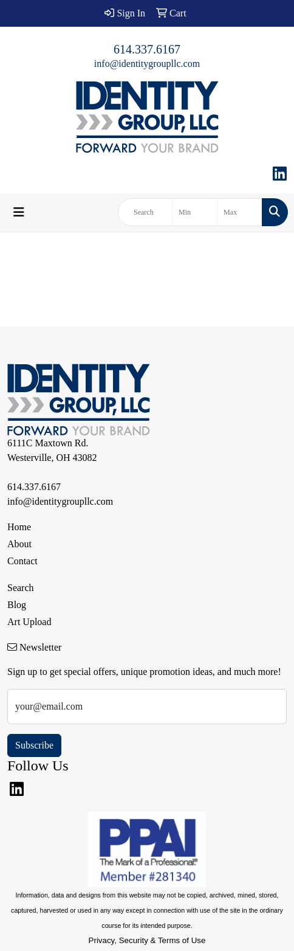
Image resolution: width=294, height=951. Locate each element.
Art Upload (29, 622)
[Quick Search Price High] (239, 212)
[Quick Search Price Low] (194, 212)
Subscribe (34, 745)
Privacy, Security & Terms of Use (147, 940)
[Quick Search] (145, 212)
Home (19, 527)
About (19, 544)
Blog (16, 605)
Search (20, 588)
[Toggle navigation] (19, 212)
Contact (22, 561)
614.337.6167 (147, 49)
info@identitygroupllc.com (147, 63)
